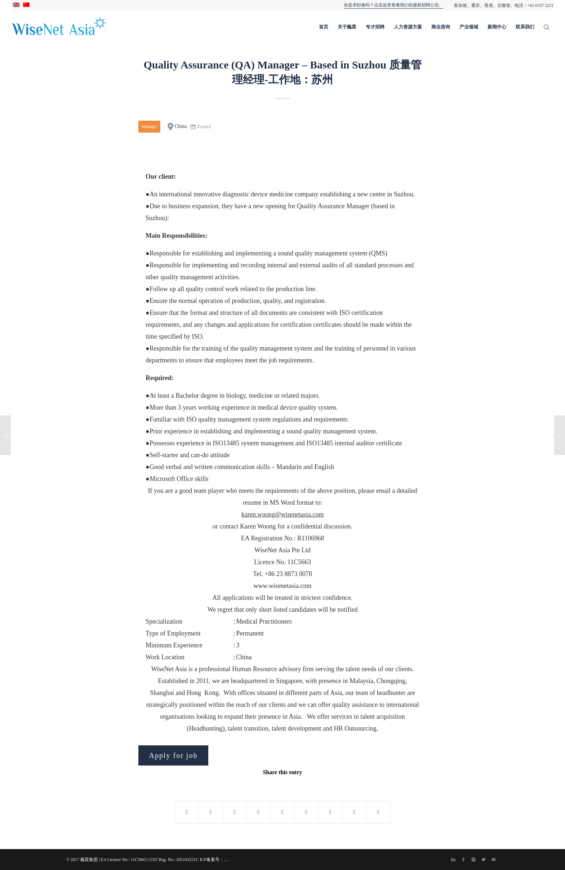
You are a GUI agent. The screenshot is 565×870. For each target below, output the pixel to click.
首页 (323, 27)
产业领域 (468, 27)
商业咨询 (440, 27)
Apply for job (173, 755)
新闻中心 (497, 27)
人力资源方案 (408, 27)
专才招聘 (375, 27)
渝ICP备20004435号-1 (227, 860)
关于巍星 (347, 27)
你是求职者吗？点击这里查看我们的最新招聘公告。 (393, 5)
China (177, 126)
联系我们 (525, 27)
